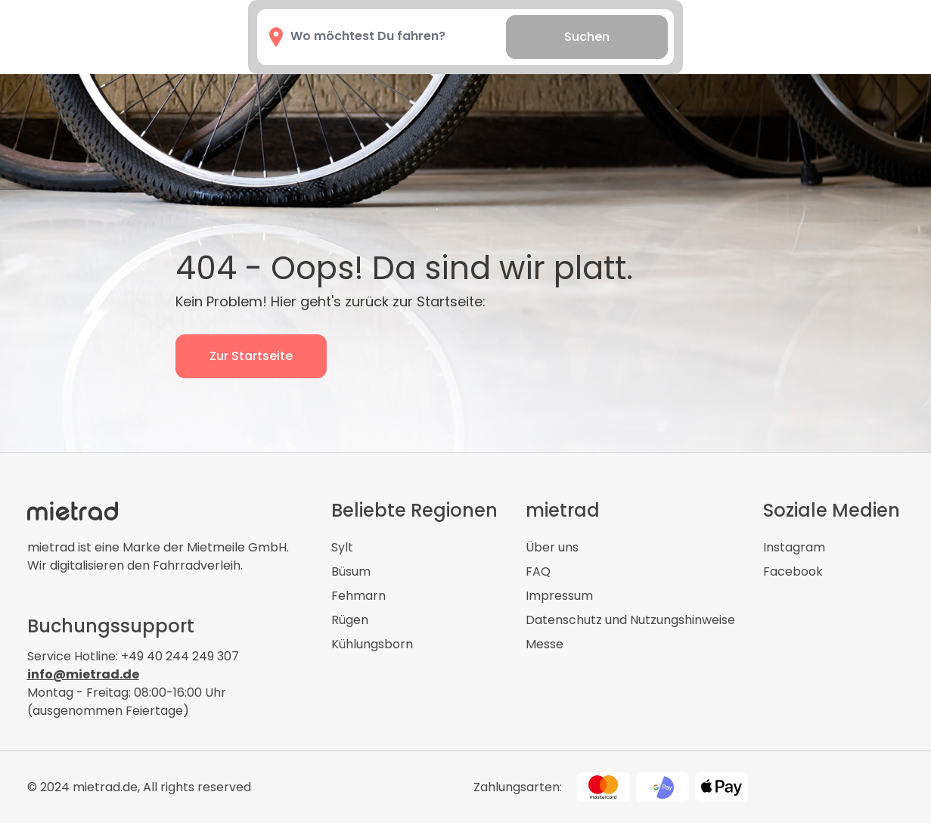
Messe (544, 644)
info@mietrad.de (83, 674)
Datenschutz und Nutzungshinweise (630, 620)
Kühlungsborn (372, 644)
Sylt (342, 547)
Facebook (793, 571)
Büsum (351, 571)
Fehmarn (358, 595)
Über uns (552, 547)
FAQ (538, 571)
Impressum (559, 595)
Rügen (349, 620)
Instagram (794, 547)
